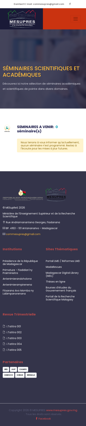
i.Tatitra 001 (12, 326)
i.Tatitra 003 (12, 338)
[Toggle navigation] (76, 18)
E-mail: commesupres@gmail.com (39, 4)
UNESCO (8, 375)
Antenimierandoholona (17, 279)
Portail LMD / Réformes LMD (63, 261)
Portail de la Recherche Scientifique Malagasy (60, 298)
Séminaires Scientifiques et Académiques (41, 72)
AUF (13, 369)
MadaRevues (54, 267)
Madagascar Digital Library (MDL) (62, 274)
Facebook (43, 418)
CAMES (23, 369)
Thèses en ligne (55, 281)
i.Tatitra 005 (12, 350)
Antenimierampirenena (17, 284)
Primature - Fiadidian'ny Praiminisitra (17, 271)
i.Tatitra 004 (12, 344)
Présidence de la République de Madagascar (20, 262)
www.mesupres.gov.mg (61, 410)
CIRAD (20, 375)
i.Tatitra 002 (12, 332)
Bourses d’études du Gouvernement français (61, 289)
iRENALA (31, 375)
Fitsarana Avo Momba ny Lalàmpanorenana (18, 292)
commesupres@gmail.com (22, 234)
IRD (6, 369)
